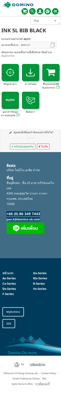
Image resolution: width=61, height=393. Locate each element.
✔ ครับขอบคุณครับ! (22, 146)
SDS (8, 323)
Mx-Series (40, 278)
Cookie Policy (48, 373)
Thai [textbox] (45, 20)
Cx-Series (9, 283)
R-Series (39, 283)
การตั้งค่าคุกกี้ (42, 383)
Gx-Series (40, 273)
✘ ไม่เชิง (43, 146)
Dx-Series (9, 289)
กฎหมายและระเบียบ (22, 383)
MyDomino (13, 312)
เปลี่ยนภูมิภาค (37, 364)
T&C (44, 378)
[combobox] (46, 21)
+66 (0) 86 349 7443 (23, 213)
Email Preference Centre (26, 378)
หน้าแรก (7, 273)
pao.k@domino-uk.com (23, 219)
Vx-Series (39, 289)
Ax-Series (9, 278)
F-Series (8, 294)
